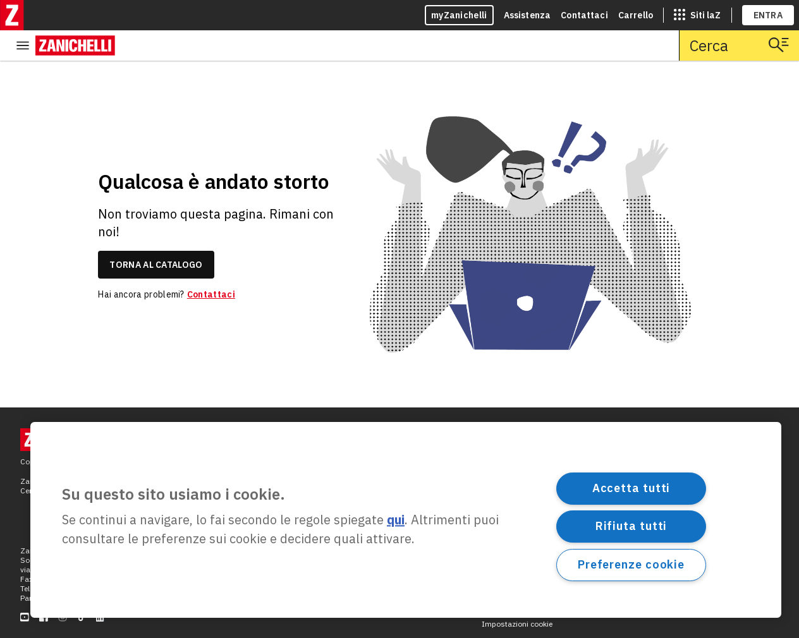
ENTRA (768, 15)
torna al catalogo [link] (155, 234)
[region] (405, 520)
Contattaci (584, 15)
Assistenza (527, 15)
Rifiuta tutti (631, 526)
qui (396, 520)
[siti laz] (697, 15)
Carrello (635, 15)
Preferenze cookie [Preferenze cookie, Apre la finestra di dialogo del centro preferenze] (631, 564)
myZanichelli (459, 15)
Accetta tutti (631, 488)
